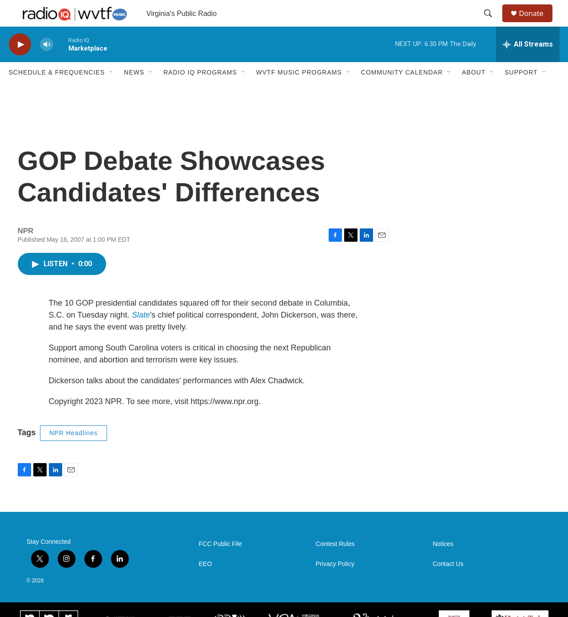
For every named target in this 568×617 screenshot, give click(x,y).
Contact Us (448, 584)
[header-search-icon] (492, 24)
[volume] (46, 65)
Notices (443, 564)
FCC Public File (220, 564)
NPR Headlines (73, 452)
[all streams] (528, 64)
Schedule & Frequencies (57, 92)
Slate (141, 334)
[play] (20, 64)
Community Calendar (402, 92)
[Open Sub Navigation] (111, 92)
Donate (537, 23)
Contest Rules (335, 564)
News (134, 92)
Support (520, 92)
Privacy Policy (335, 584)
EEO (205, 584)
